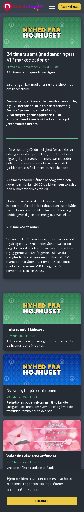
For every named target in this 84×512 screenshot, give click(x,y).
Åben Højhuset (70, 6)
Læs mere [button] (31, 490)
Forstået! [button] (42, 501)
